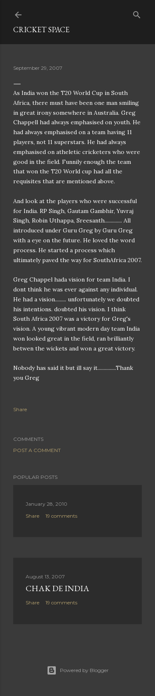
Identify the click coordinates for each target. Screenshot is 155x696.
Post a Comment (37, 450)
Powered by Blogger (78, 670)
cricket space (41, 29)
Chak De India (57, 588)
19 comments (61, 516)
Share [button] (20, 409)
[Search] (137, 13)
